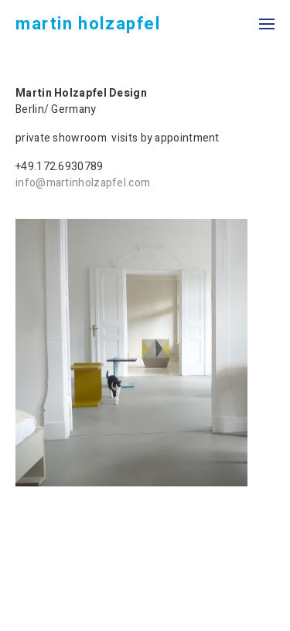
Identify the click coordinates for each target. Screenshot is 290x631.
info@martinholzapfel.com (82, 183)
